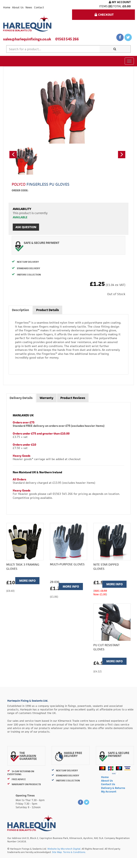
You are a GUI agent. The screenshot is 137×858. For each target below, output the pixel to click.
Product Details (47, 310)
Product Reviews (72, 398)
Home (6, 7)
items (103, 6)
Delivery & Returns (113, 788)
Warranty (46, 398)
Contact (39, 7)
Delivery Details (21, 398)
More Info (27, 581)
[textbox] (53, 49)
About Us (18, 7)
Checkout (104, 15)
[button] (13, 154)
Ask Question (25, 227)
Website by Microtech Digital (63, 848)
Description (20, 310)
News (28, 7)
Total (117, 6)
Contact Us (108, 784)
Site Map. (57, 852)
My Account (120, 2)
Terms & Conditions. (74, 852)
